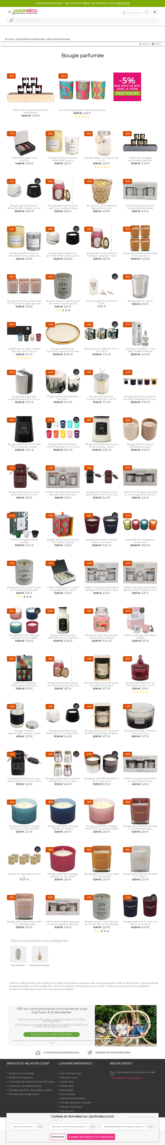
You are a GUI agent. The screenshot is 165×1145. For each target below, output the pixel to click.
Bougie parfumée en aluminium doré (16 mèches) (63, 350)
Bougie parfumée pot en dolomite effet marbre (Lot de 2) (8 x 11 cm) (63, 256)
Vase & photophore (58, 39)
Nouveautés (66, 1090)
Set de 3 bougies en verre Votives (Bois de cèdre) (140, 207)
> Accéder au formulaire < (126, 1078)
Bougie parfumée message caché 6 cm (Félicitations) (24, 827)
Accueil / (10, 39)
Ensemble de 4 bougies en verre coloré (140, 541)
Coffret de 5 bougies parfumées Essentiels (140, 159)
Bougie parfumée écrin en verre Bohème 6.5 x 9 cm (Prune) (140, 685)
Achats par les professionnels (25, 1085)
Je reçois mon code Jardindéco (51, 1034)
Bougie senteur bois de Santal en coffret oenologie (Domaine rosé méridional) (101, 685)
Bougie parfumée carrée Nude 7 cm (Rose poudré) (24, 923)
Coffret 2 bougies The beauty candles (140, 636)
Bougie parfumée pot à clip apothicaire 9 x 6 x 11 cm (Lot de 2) (101, 495)
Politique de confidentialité (24, 1094)
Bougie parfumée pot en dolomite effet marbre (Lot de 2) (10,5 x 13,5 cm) (24, 208)
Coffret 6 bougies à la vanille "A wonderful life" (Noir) (63, 588)
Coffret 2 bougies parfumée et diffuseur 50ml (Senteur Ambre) (63, 495)
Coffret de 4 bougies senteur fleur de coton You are (24, 350)
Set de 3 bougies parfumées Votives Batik (82, 110)
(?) (34, 1126)
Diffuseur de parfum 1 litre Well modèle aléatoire (140, 350)
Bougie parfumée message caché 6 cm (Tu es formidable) (102, 827)
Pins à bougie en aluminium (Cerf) (101, 302)
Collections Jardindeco (73, 1098)
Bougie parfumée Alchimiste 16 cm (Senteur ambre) (24, 445)
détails (57, 1119)
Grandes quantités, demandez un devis (30, 1090)
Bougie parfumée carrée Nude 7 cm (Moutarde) (101, 875)
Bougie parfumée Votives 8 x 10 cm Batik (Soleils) (63, 541)
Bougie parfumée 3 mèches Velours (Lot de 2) (101, 541)
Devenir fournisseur (71, 1106)
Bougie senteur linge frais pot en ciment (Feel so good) (63, 302)
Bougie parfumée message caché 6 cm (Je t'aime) (63, 875)
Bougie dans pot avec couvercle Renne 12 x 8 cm (101, 397)
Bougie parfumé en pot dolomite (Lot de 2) (140, 445)
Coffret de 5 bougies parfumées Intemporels (30, 111)
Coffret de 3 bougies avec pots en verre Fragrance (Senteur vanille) (63, 924)
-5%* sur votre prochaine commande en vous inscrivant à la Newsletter (51, 1010)
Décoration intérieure (30, 39)
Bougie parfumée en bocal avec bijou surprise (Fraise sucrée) (101, 256)
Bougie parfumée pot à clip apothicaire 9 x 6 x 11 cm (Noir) (24, 779)
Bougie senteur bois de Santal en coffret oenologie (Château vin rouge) (101, 733)
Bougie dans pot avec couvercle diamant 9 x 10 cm (24, 397)
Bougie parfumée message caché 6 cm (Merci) (63, 827)
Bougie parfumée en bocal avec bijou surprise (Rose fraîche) (63, 208)
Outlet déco (67, 1085)
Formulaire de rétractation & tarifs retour (32, 1081)
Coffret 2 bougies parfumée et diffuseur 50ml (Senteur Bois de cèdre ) (102, 590)
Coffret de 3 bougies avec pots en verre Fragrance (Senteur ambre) (140, 495)
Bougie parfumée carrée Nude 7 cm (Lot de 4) (140, 254)
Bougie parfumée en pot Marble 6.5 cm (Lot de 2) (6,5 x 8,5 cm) (63, 733)
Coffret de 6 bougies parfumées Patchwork (24, 684)
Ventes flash (67, 1081)
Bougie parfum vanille (140, 300)
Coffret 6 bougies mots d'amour (24, 159)
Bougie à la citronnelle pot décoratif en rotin (101, 207)
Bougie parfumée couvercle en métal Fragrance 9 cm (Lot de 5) (140, 399)
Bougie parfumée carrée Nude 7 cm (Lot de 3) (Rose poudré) (24, 302)
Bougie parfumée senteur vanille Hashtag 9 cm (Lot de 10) (63, 447)
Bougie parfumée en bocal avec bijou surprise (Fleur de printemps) (63, 685)
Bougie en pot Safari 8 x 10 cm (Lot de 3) (101, 350)
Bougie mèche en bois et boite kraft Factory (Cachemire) (63, 160)
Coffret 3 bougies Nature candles (24, 541)
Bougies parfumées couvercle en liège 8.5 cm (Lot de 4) (63, 779)
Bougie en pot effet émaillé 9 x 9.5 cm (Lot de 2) (101, 779)
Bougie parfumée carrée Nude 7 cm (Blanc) (140, 875)
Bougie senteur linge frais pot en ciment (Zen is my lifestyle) (101, 923)
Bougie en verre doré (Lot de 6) (24, 875)
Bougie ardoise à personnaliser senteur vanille (24, 732)
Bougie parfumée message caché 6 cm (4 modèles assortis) (24, 638)
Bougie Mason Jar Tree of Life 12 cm (101, 159)
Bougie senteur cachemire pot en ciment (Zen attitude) (24, 588)
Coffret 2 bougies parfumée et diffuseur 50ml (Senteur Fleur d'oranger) (140, 590)
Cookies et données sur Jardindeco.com (82, 1116)
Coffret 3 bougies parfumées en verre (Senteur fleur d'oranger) (140, 781)
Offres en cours (69, 1077)
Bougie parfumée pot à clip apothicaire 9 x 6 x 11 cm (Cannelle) (24, 495)
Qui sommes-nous (70, 1073)
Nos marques (67, 1094)
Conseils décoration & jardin (76, 1102)
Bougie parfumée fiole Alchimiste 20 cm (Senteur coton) (63, 638)
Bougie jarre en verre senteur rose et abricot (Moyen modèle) (101, 638)
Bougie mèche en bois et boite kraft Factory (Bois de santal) (24, 256)
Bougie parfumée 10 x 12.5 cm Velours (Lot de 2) (140, 923)
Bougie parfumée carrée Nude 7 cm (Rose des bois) (140, 827)
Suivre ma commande (21, 1073)
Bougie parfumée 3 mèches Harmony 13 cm (140, 732)
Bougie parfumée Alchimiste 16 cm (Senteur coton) (101, 445)
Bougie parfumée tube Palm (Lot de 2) (63, 397)
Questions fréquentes (21, 1077)
